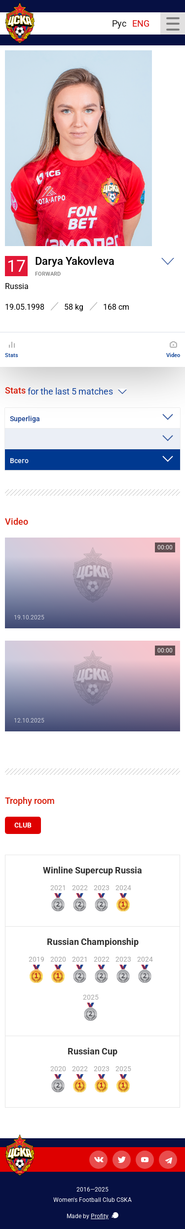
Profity (100, 1216)
